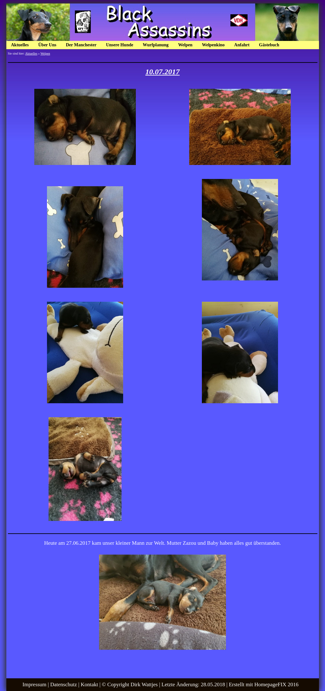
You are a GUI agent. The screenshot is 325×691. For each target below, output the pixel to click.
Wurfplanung (156, 45)
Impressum (35, 684)
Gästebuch (269, 45)
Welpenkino (213, 45)
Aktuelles (20, 45)
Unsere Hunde (119, 45)
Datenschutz (63, 684)
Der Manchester (81, 45)
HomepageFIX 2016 (276, 684)
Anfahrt (241, 45)
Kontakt (89, 684)
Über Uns (47, 45)
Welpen (185, 45)
